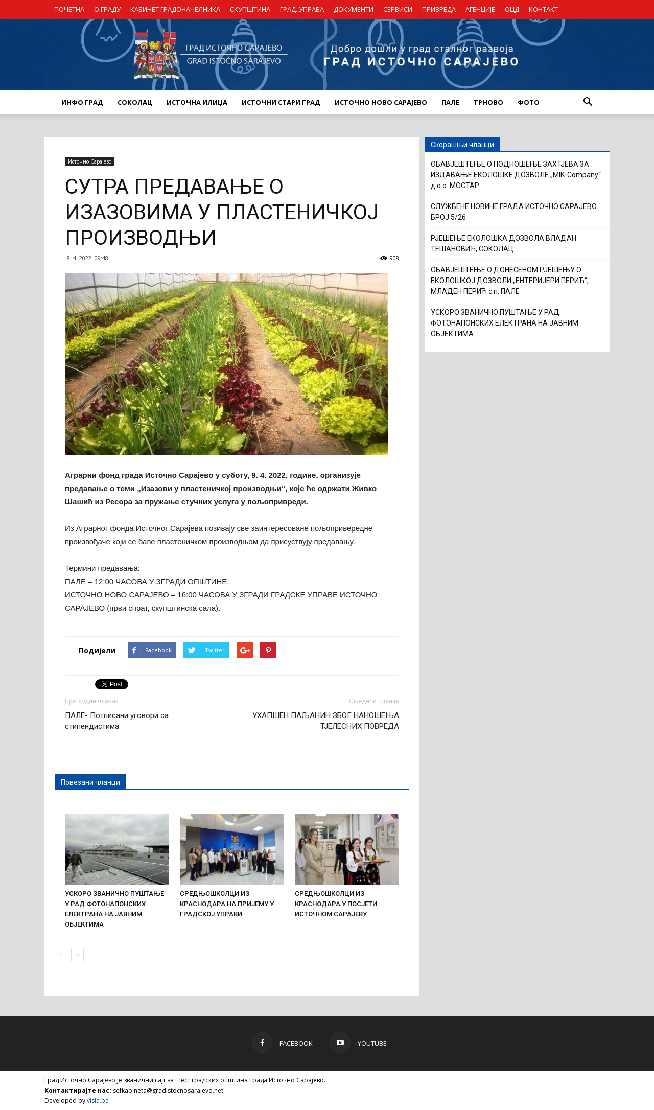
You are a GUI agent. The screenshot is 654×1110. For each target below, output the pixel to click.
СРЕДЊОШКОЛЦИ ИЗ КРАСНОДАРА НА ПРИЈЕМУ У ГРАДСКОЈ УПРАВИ (227, 904)
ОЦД (512, 9)
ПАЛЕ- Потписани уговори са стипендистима (117, 721)
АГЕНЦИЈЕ (480, 9)
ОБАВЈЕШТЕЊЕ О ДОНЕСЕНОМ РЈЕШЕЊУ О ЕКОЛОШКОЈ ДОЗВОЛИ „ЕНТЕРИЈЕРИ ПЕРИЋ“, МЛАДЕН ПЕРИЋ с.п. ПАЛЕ (510, 280)
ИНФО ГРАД (82, 102)
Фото (529, 102)
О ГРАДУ (107, 9)
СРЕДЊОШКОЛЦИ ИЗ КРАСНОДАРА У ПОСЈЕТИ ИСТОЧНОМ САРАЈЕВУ (336, 904)
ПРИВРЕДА (439, 9)
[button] (587, 102)
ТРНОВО (488, 102)
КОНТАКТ (543, 9)
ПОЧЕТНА (69, 9)
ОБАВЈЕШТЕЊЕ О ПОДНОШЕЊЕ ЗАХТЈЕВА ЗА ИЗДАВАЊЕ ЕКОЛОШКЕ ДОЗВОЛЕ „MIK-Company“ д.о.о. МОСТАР (516, 175)
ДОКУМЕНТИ (353, 9)
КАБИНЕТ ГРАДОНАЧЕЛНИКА (175, 9)
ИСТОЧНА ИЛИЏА (197, 102)
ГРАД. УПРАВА (302, 9)
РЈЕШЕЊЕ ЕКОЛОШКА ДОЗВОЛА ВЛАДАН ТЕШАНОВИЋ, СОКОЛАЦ (503, 243)
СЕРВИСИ (397, 9)
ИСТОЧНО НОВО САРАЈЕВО (381, 102)
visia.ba (98, 1100)
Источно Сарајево (89, 161)
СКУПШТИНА (250, 9)
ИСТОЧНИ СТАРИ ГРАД (281, 102)
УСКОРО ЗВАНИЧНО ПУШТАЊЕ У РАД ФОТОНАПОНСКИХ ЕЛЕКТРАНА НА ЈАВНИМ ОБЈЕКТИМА (504, 323)
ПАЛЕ (450, 102)
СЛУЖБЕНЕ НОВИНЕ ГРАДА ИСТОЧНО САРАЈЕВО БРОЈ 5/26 (514, 211)
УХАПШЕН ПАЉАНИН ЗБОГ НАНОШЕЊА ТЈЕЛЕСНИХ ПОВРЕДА (325, 721)
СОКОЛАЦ (135, 102)
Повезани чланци (90, 782)
